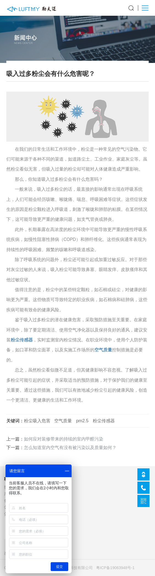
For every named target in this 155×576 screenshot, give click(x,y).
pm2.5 (82, 420)
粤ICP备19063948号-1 (115, 568)
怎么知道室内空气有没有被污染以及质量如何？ (70, 447)
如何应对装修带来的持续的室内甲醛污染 (63, 439)
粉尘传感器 (22, 340)
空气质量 (103, 349)
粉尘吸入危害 (37, 420)
